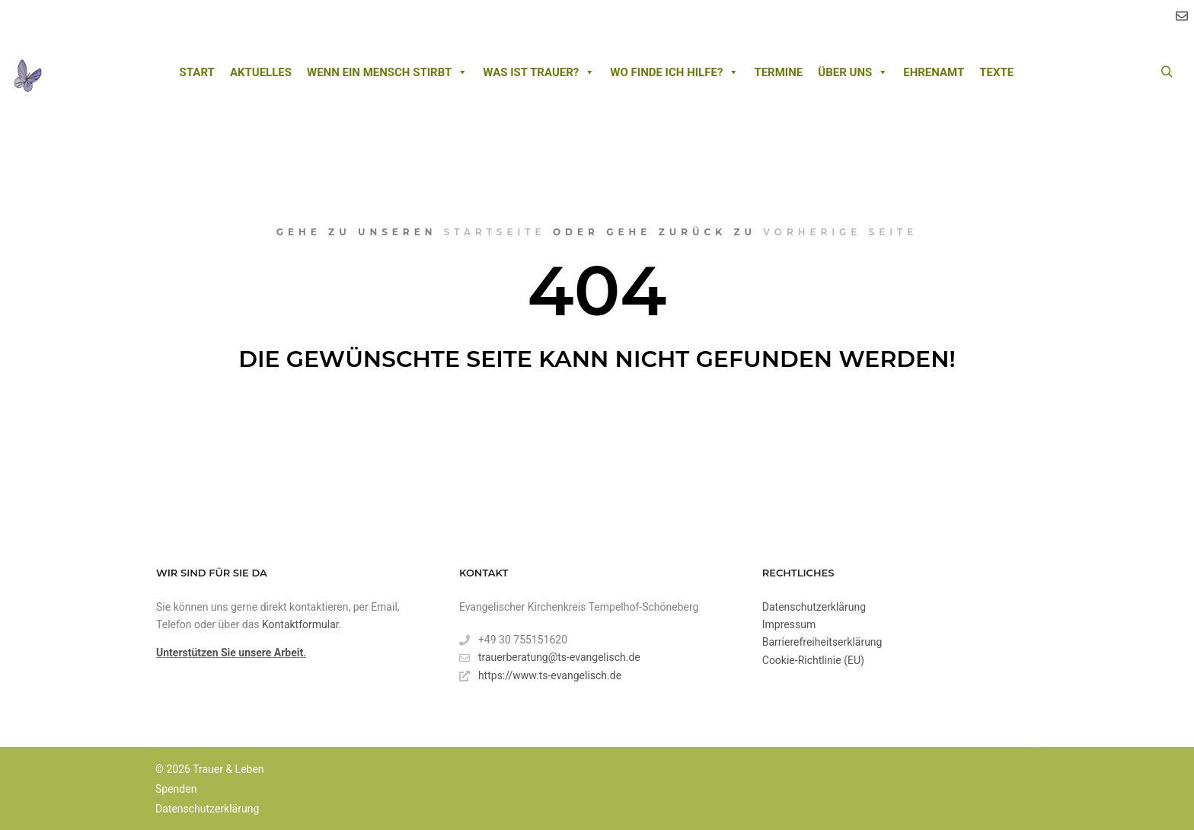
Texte (996, 72)
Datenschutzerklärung (814, 607)
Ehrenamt (933, 72)
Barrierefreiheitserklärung (822, 642)
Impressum (789, 624)
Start (197, 72)
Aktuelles (261, 72)
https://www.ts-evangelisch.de (540, 676)
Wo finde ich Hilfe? (674, 72)
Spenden (175, 789)
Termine (778, 72)
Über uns (853, 72)
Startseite (495, 232)
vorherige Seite (840, 232)
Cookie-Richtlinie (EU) (813, 660)
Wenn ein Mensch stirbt (387, 72)
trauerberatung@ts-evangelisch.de (549, 657)
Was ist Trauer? (539, 72)
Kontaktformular (300, 624)
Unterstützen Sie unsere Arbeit (229, 652)
